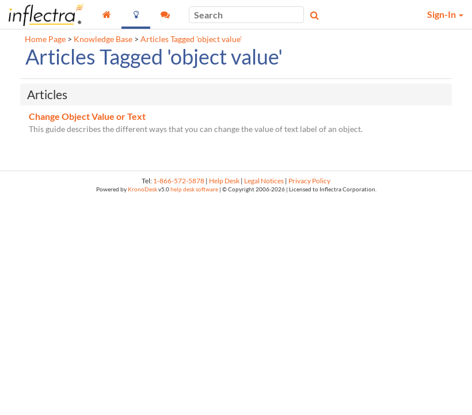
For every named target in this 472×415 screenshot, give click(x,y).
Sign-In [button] (445, 14)
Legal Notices (264, 180)
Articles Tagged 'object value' (191, 39)
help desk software (194, 189)
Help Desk (224, 180)
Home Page (45, 39)
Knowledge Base (103, 39)
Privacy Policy (309, 180)
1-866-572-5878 (178, 180)
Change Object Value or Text (87, 116)
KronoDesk (142, 189)
